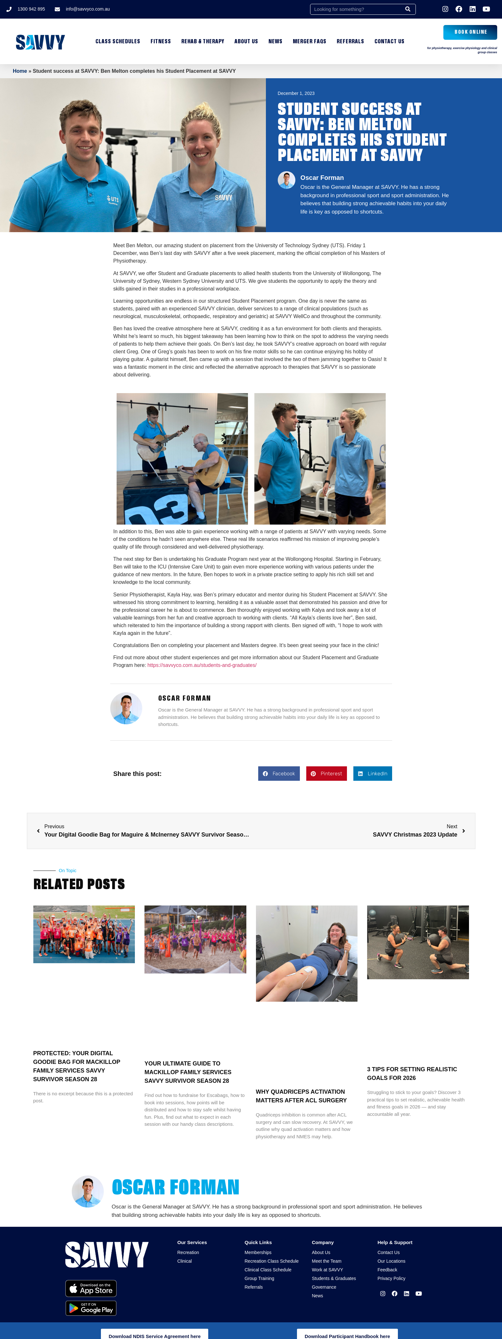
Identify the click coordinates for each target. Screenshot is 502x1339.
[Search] (408, 9)
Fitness (161, 42)
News (275, 42)
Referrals (350, 42)
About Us (246, 42)
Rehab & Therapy (202, 42)
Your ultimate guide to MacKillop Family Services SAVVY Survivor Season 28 (187, 1072)
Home (20, 71)
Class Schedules (117, 42)
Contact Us (389, 42)
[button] (279, 773)
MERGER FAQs (309, 42)
